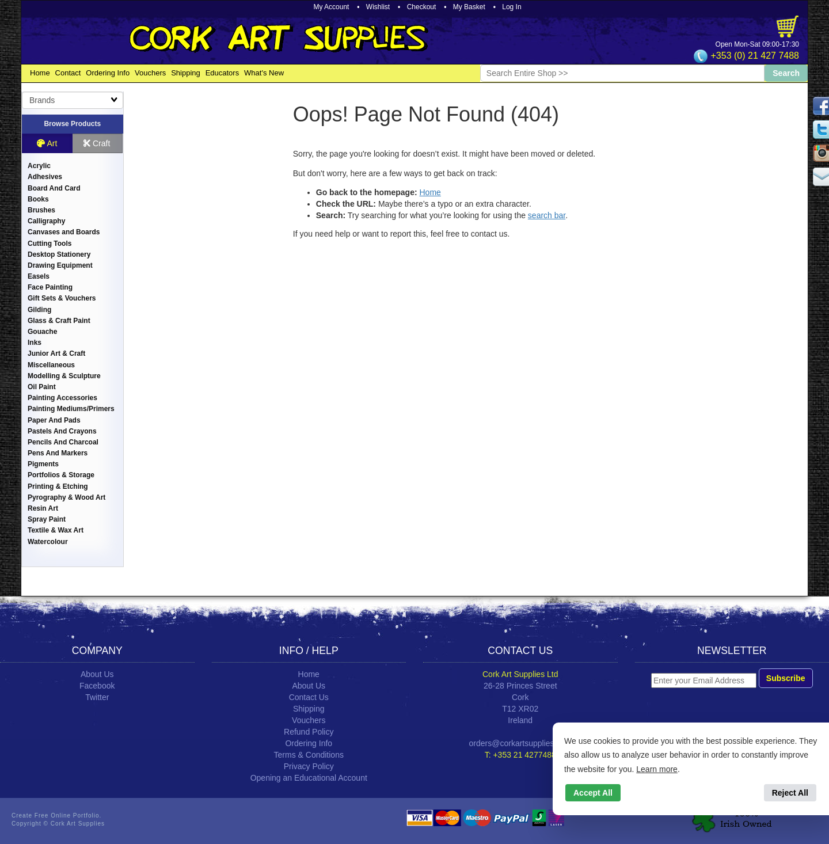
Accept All (593, 792)
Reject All (790, 792)
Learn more (657, 769)
